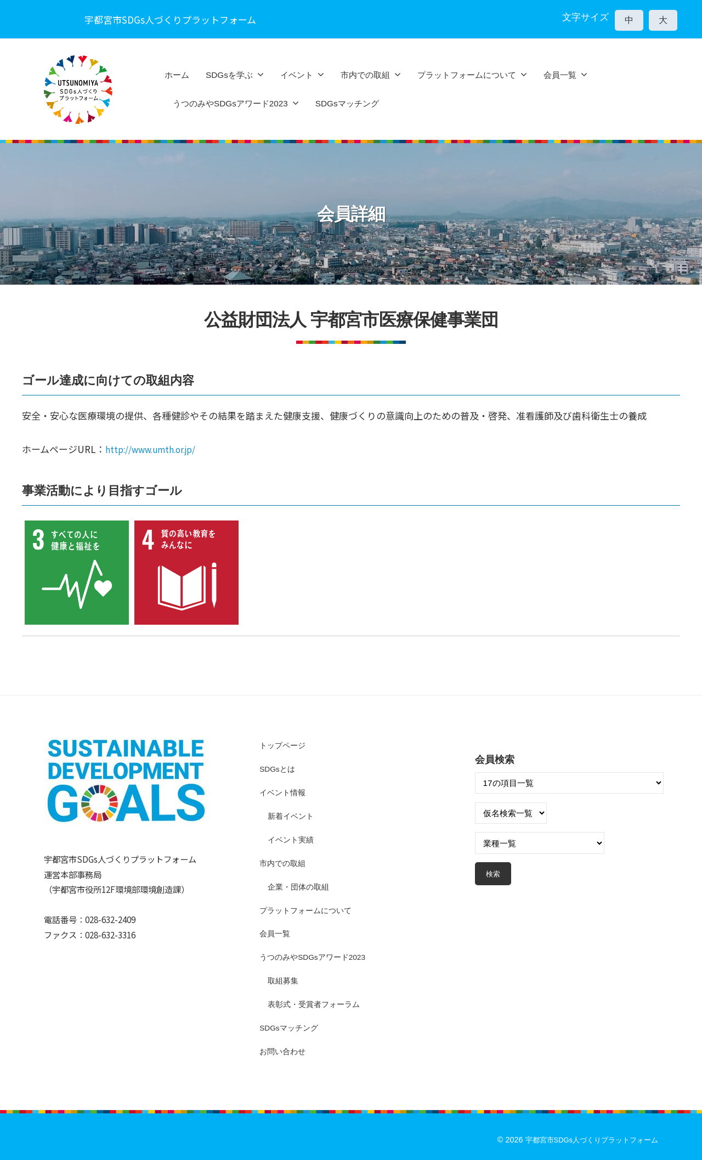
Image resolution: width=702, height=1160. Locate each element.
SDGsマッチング (347, 103)
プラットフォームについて (466, 75)
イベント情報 (284, 792)
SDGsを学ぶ (229, 75)
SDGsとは (278, 768)
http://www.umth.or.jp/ (157, 449)
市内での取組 (365, 75)
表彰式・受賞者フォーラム (317, 1003)
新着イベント (292, 816)
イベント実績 (292, 839)
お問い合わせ (284, 1050)
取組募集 (284, 979)
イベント (296, 75)
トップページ (284, 745)
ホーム (177, 75)
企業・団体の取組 (300, 886)
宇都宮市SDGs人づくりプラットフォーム (586, 1139)
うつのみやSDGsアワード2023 (230, 103)
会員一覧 (560, 75)
